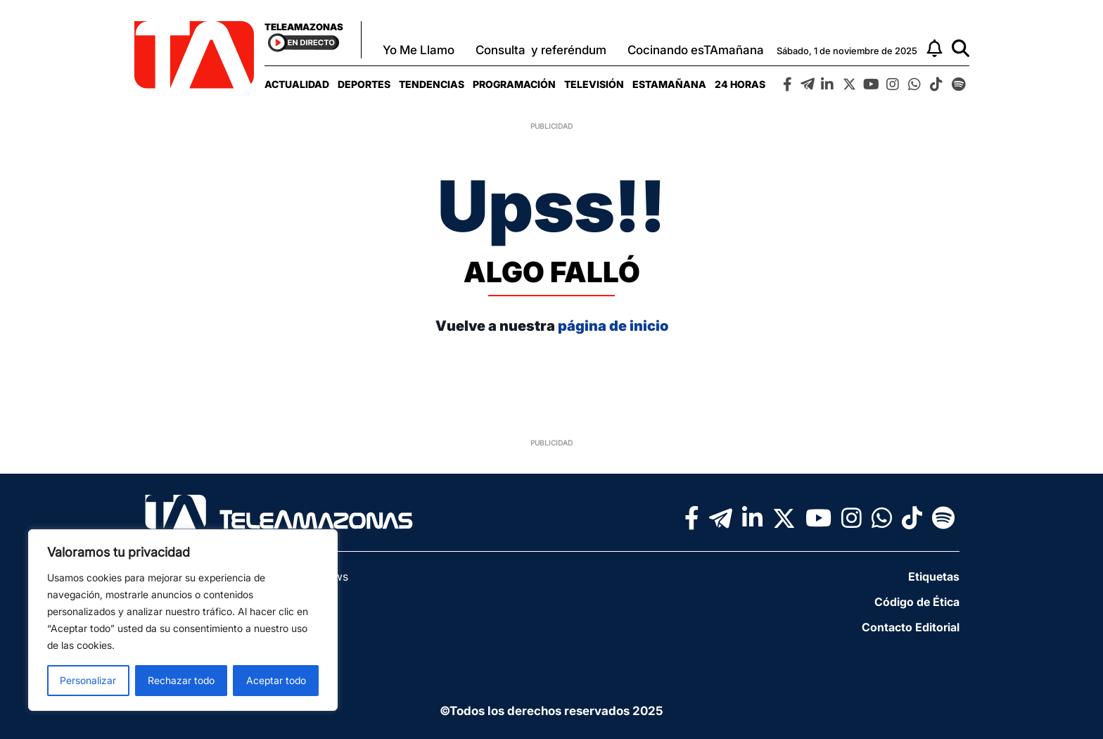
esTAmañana (669, 84)
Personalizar (88, 680)
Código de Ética (916, 602)
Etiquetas (933, 576)
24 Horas (740, 84)
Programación (514, 84)
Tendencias (431, 84)
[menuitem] (296, 84)
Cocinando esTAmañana (695, 50)
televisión (594, 84)
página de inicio (613, 325)
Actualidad (296, 84)
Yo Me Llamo (418, 50)
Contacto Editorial (910, 627)
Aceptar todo (276, 680)
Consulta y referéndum (541, 50)
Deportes (364, 84)
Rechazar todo (181, 680)
